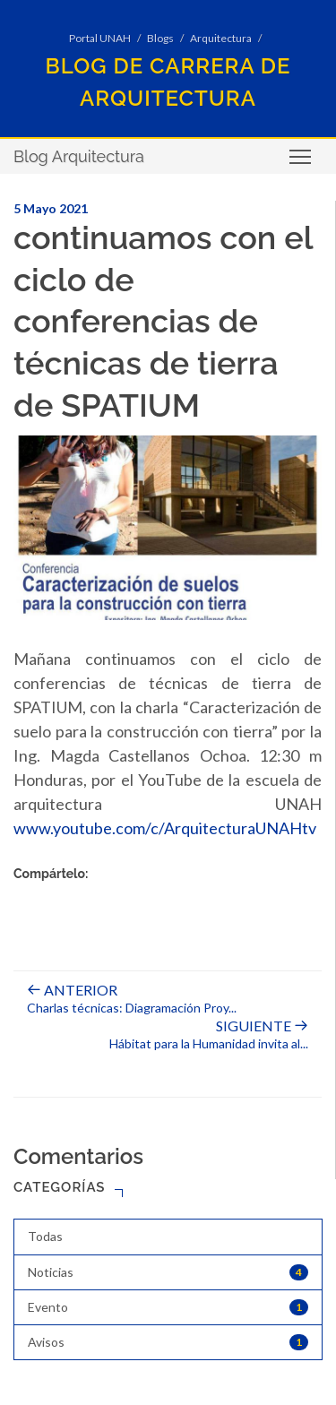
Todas (45, 1236)
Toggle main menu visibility (301, 162)
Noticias (168, 1272)
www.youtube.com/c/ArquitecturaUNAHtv (164, 828)
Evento (168, 1307)
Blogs (160, 38)
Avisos (168, 1342)
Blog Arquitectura (78, 156)
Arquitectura (221, 38)
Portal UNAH (100, 38)
